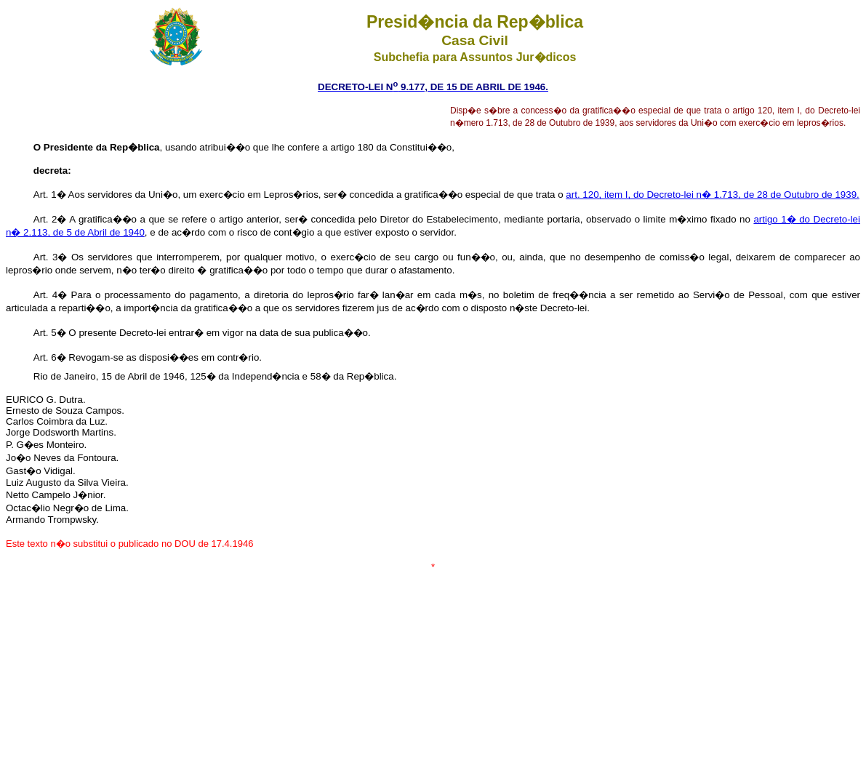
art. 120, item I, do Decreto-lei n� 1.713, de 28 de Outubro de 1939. (712, 194)
